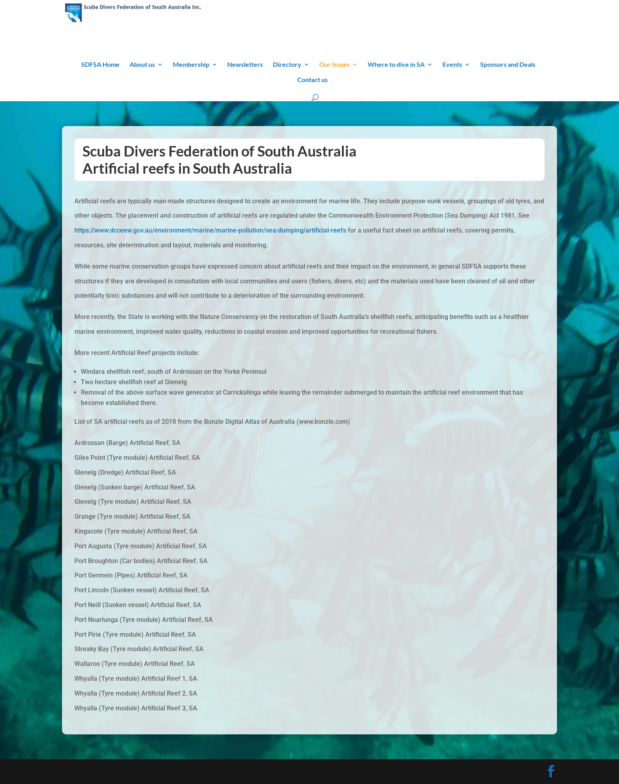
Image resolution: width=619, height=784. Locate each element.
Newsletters (245, 65)
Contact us (312, 80)
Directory (287, 65)
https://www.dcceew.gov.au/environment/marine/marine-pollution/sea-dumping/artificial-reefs (210, 230)
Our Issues (334, 65)
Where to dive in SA (396, 65)
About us (142, 65)
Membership (191, 65)
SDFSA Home (100, 65)
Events (452, 65)
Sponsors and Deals (507, 65)
